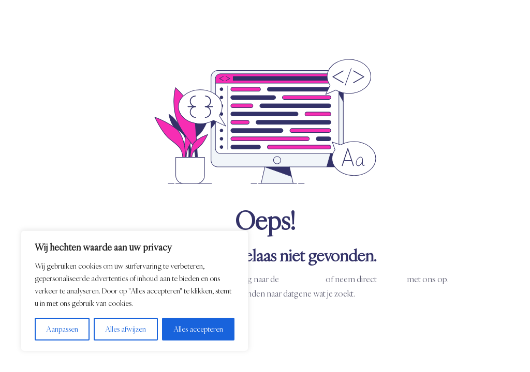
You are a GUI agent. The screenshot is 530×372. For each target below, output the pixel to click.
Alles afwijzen (125, 329)
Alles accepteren (198, 329)
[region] (134, 290)
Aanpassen (62, 329)
